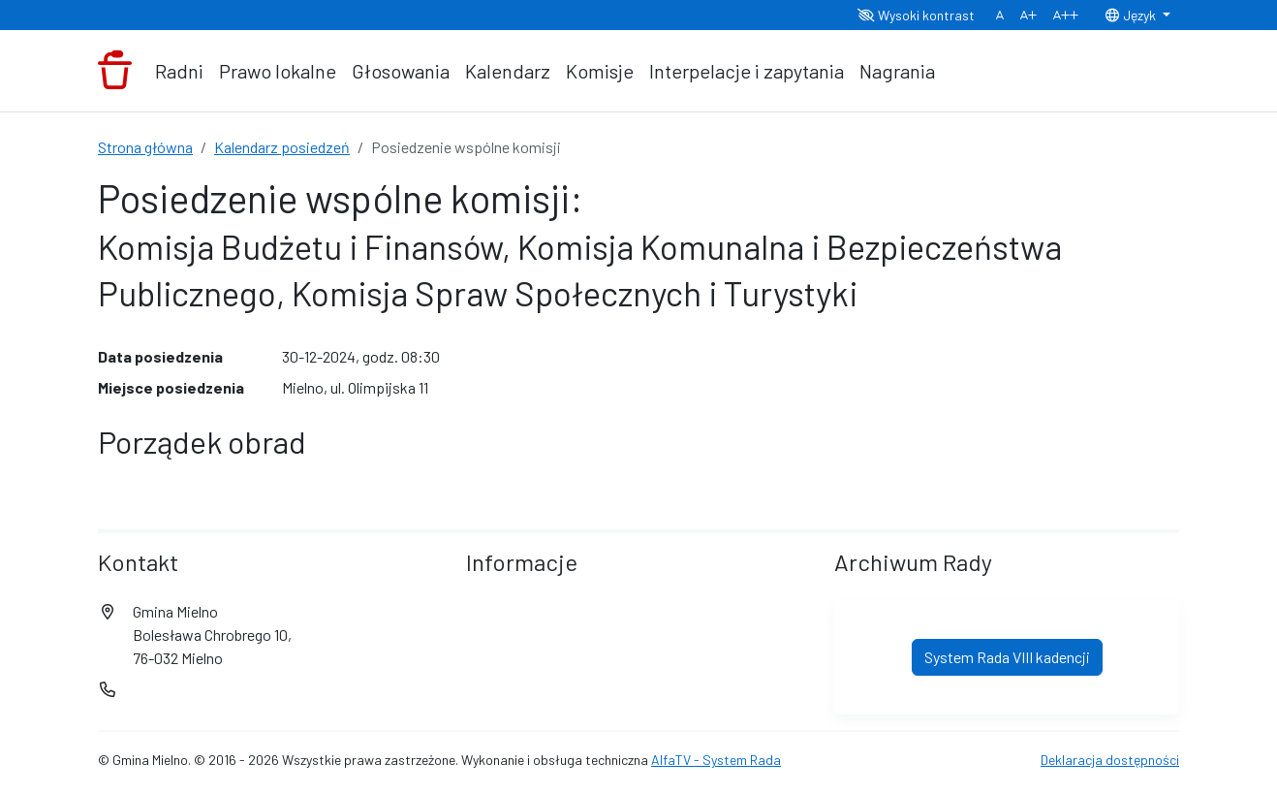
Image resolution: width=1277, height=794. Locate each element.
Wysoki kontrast (916, 15)
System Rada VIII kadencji (1007, 657)
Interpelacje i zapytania (746, 70)
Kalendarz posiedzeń (282, 147)
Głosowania (401, 70)
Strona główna (145, 147)
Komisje (600, 70)
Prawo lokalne (277, 70)
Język (1132, 15)
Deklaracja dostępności (1110, 759)
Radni (179, 70)
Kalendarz (507, 70)
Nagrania (897, 70)
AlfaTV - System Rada (716, 759)
